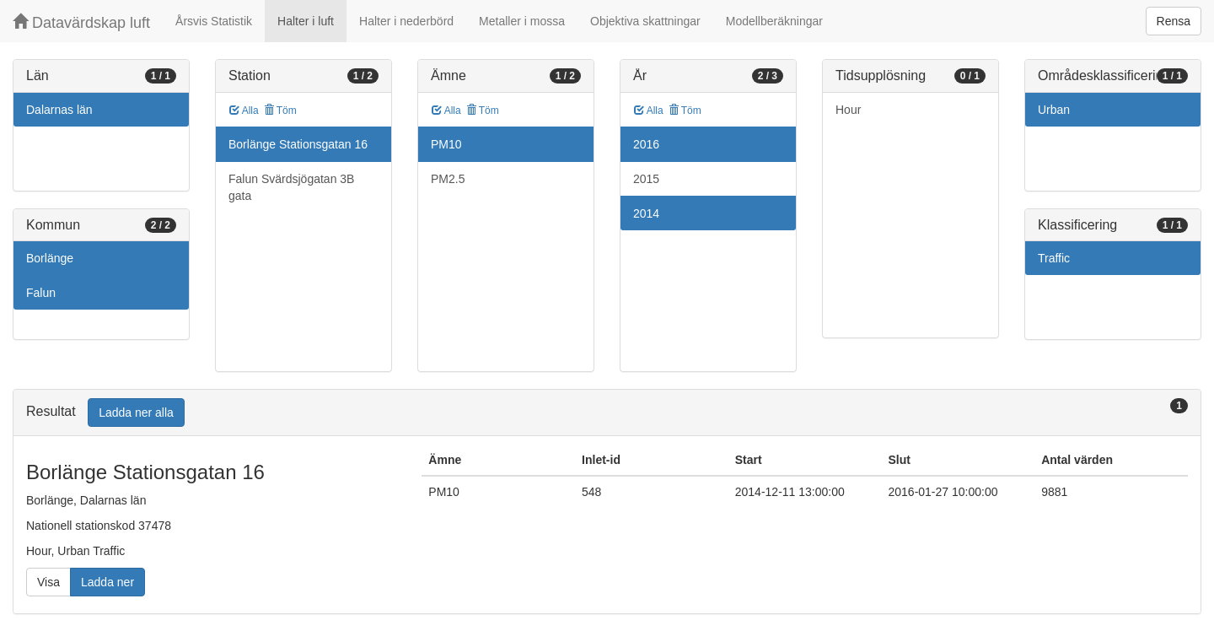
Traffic (1054, 258)
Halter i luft (305, 21)
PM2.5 (448, 179)
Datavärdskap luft (81, 22)
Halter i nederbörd (406, 21)
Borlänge (49, 258)
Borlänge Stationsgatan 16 (298, 144)
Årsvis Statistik (213, 21)
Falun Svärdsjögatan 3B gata (291, 187)
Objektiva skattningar (645, 21)
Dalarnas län (59, 109)
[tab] (607, 413)
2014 (646, 213)
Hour (848, 109)
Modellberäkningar (774, 21)
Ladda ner (107, 582)
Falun (41, 292)
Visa (48, 582)
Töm (280, 110)
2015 (646, 179)
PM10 (446, 144)
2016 (646, 144)
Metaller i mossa (522, 21)
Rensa (1173, 21)
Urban (1054, 109)
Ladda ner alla (136, 412)
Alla (244, 110)
